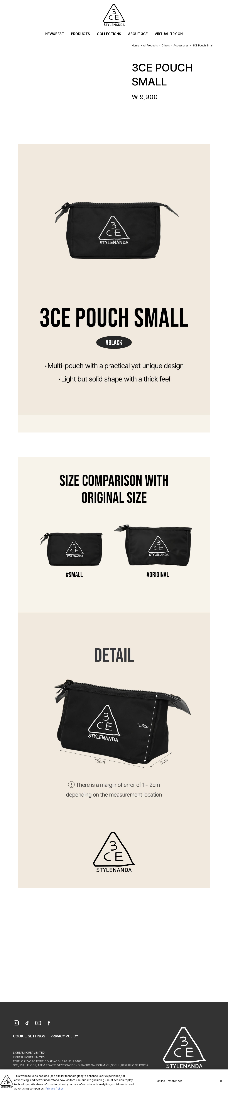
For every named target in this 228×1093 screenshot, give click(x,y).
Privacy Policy (64, 1036)
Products (80, 34)
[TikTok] (27, 1023)
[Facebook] (49, 1023)
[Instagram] (16, 1023)
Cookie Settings (29, 1036)
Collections (109, 34)
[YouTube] (38, 1023)
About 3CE (138, 34)
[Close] (221, 1084)
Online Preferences (169, 1084)
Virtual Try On (169, 34)
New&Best (54, 34)
